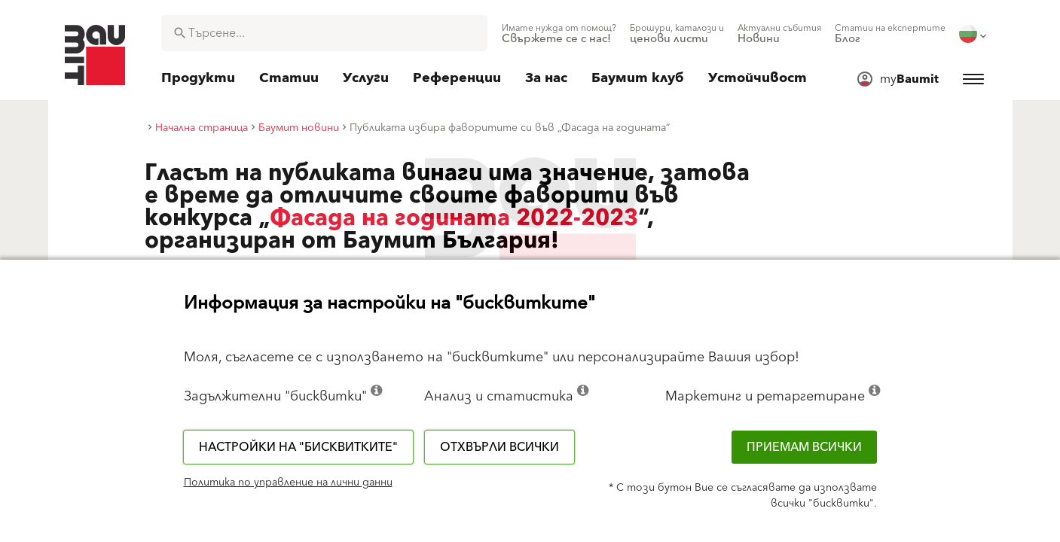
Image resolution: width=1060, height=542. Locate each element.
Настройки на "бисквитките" (298, 447)
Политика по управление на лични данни (288, 482)
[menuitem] (559, 34)
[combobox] (324, 33)
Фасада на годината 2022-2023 (454, 218)
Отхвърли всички (499, 447)
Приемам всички (804, 447)
